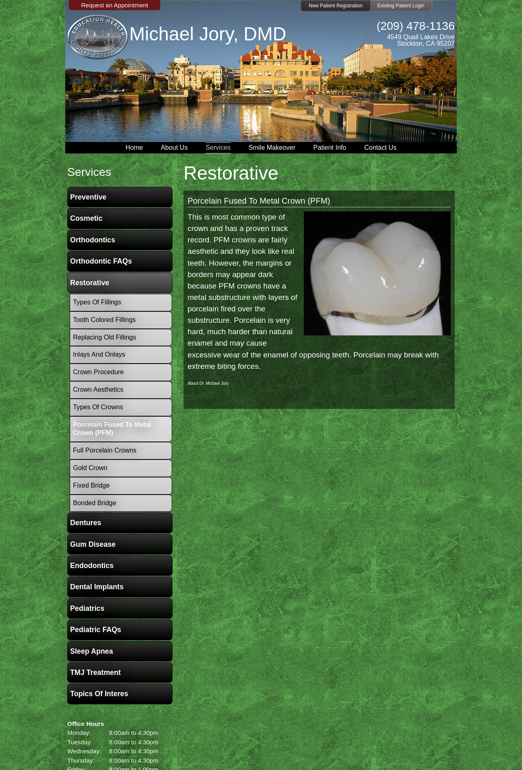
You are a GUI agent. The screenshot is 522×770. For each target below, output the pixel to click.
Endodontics (92, 565)
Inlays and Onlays (99, 354)
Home (134, 147)
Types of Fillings (97, 302)
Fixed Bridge (91, 485)
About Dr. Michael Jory (208, 383)
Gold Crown (90, 467)
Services (218, 147)
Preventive (88, 197)
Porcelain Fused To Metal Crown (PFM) (259, 200)
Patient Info (329, 147)
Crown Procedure (98, 371)
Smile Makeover (272, 147)
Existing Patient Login (400, 6)
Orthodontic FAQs (101, 261)
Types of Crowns (98, 407)
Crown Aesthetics (98, 389)
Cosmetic (86, 218)
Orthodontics (92, 240)
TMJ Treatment (95, 672)
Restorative (89, 283)
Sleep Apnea (91, 651)
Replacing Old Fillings (104, 337)
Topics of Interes (99, 694)
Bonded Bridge (94, 502)
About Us (174, 147)
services (89, 172)
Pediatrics (87, 608)
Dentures (85, 523)
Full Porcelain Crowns (105, 450)
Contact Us (380, 147)
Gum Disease (92, 544)
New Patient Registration (336, 6)
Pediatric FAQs (95, 630)
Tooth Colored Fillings (104, 319)
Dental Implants (97, 587)
